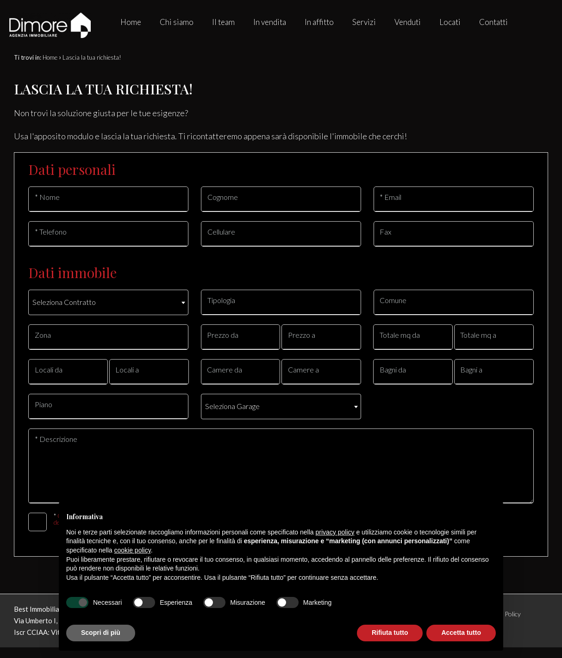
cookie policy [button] (132, 550)
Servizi (364, 22)
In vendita (269, 22)
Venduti (407, 22)
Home (130, 22)
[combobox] (108, 302)
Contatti (493, 22)
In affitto (319, 22)
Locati (450, 22)
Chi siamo (177, 22)
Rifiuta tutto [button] (390, 632)
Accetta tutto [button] (461, 632)
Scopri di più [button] (100, 632)
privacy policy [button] (335, 532)
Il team (223, 22)
